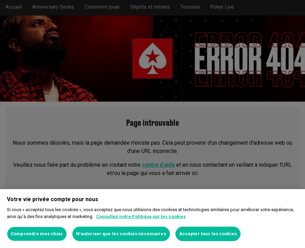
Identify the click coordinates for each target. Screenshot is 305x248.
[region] (152, 218)
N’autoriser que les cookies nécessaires (121, 233)
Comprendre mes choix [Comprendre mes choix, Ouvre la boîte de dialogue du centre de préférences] (37, 233)
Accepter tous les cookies (208, 233)
